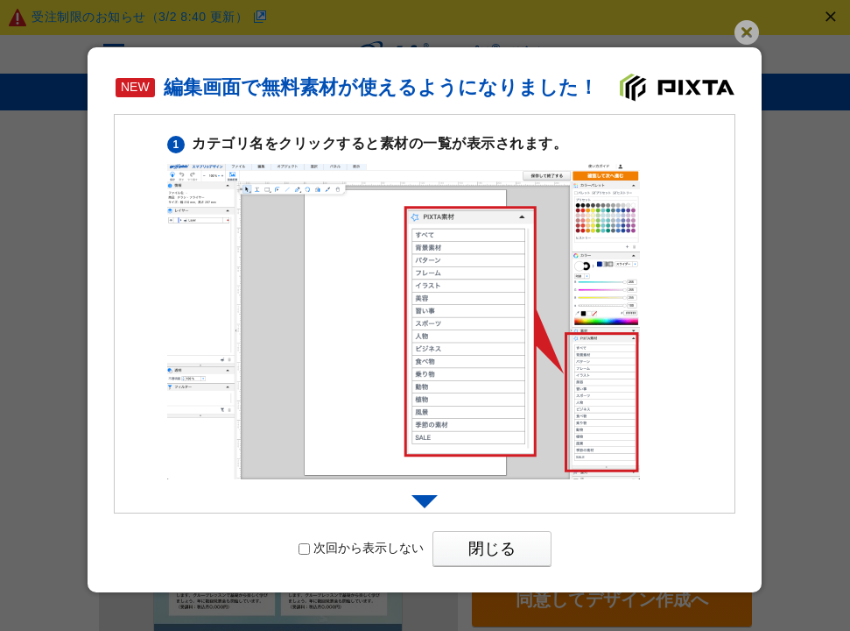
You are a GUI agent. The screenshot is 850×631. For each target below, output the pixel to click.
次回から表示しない (361, 548)
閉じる (492, 548)
